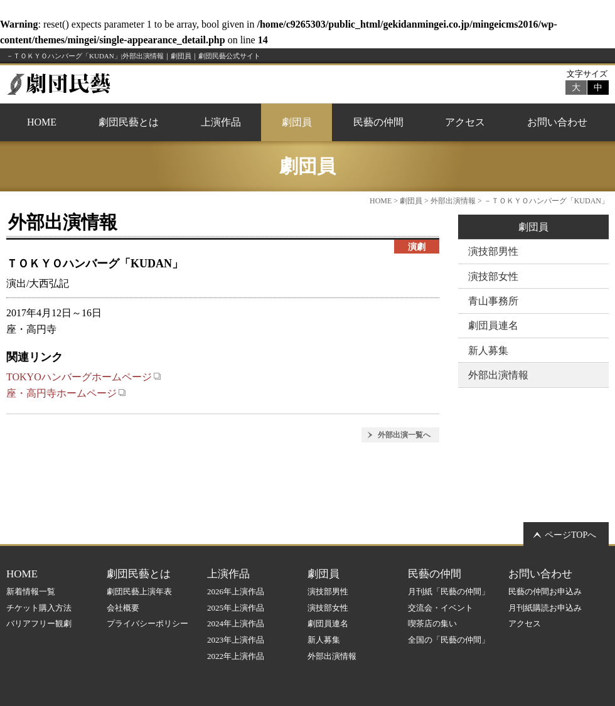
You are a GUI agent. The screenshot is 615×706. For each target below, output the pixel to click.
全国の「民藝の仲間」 (448, 639)
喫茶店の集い (432, 623)
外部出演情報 (453, 200)
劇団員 (297, 122)
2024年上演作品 (235, 623)
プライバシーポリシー (147, 623)
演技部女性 (493, 276)
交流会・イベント (440, 607)
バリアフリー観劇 (39, 623)
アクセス (465, 122)
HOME (41, 122)
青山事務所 (493, 301)
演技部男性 (493, 251)
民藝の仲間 (378, 122)
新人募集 (488, 350)
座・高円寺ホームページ (66, 393)
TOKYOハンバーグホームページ (83, 377)
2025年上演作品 (235, 607)
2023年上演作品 (235, 639)
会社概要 (123, 607)
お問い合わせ (557, 122)
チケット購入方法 (39, 607)
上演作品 (221, 122)
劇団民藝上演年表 (139, 591)
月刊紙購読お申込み (545, 607)
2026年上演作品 (235, 591)
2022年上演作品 (235, 656)
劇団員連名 (493, 325)
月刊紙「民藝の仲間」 (448, 591)
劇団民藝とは (129, 122)
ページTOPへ (570, 535)
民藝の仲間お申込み (545, 591)
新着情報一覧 (30, 591)
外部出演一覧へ (404, 435)
